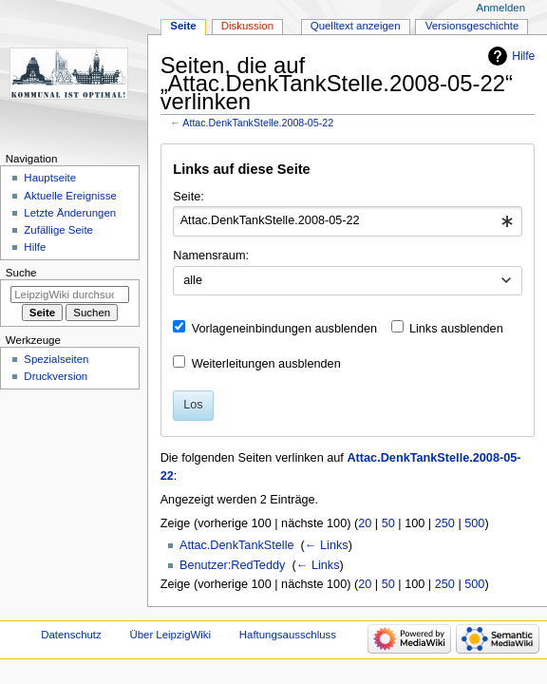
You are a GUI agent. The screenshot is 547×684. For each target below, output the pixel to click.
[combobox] (347, 221)
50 (388, 523)
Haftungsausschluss (287, 634)
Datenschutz (71, 634)
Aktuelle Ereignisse (70, 195)
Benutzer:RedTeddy (232, 565)
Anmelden (501, 7)
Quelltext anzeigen (356, 25)
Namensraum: (211, 255)
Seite (183, 25)
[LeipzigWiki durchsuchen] (69, 294)
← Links (327, 545)
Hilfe (523, 56)
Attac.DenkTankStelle (236, 545)
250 (445, 523)
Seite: (188, 196)
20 (364, 523)
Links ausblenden (456, 328)
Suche (21, 272)
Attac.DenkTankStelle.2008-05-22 (257, 122)
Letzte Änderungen (70, 212)
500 (474, 523)
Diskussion (247, 25)
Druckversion (55, 376)
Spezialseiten (56, 359)
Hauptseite (50, 177)
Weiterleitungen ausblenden (266, 363)
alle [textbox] (192, 280)
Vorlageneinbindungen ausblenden (284, 328)
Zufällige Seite (58, 230)
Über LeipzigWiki (170, 634)
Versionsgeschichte (472, 25)
